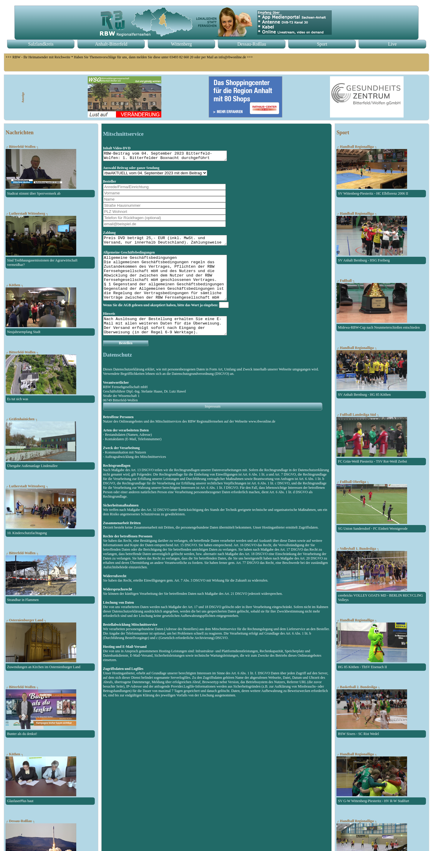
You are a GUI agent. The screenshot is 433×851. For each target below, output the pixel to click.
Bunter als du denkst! (22, 734)
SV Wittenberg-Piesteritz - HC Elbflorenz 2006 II (373, 193)
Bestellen (125, 359)
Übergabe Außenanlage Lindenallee (32, 466)
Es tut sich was (17, 399)
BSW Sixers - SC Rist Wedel (358, 734)
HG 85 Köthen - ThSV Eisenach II (362, 667)
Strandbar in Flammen (23, 600)
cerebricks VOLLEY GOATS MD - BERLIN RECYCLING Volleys (380, 597)
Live (392, 44)
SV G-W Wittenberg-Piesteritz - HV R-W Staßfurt (373, 801)
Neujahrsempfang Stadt (23, 332)
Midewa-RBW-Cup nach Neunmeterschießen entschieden (379, 327)
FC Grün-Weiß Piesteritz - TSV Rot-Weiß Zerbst (372, 461)
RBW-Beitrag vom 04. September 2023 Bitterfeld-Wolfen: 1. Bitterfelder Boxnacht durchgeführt (172, 156)
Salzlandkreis (41, 44)
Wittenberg (181, 44)
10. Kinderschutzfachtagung (27, 533)
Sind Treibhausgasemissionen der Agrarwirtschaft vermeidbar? (42, 262)
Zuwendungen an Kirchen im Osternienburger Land (43, 667)
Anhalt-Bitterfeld (111, 44)
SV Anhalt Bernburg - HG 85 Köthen (364, 395)
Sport (322, 44)
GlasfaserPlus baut (20, 801)
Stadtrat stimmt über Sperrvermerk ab (33, 193)
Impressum (212, 422)
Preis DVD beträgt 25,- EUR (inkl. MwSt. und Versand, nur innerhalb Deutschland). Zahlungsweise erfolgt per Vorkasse (172, 243)
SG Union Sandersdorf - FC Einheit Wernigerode (372, 529)
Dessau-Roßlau (251, 44)
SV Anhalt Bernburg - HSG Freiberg (364, 260)
